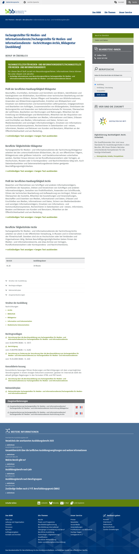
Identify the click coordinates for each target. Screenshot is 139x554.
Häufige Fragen (76, 532)
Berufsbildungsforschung (47, 525)
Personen (8, 527)
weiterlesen (10, 445)
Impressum (107, 522)
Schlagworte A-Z (77, 535)
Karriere (8, 530)
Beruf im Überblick (102, 35)
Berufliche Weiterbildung (47, 540)
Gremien (8, 525)
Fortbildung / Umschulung (105, 88)
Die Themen (110, 12)
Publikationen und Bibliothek (81, 530)
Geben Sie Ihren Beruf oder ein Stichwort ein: (108, 75)
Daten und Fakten (101, 40)
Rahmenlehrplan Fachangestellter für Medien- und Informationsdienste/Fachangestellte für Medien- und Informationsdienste (45, 392)
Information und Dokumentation (20, 321)
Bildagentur (12, 318)
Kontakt (106, 519)
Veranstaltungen (77, 527)
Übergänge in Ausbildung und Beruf (51, 530)
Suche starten (101, 95)
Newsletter (74, 522)
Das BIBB (96, 12)
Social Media (75, 525)
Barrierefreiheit (108, 527)
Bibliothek (11, 314)
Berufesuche (27, 20)
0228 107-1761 (102, 58)
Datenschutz (107, 524)
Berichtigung (13, 346)
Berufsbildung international (48, 527)
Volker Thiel (101, 55)
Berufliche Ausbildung (46, 532)
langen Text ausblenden (46, 136)
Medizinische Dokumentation (18, 325)
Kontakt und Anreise (13, 535)
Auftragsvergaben (11, 532)
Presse (73, 520)
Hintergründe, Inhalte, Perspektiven (110, 156)
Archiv (10, 310)
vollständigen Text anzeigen (20, 136)
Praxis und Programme (46, 522)
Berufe (18, 20)
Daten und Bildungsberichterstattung (51, 542)
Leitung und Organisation (14, 522)
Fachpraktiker (101, 91)
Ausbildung (100, 84)
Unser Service (125, 12)
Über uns (8, 520)
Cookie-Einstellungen (111, 529)
